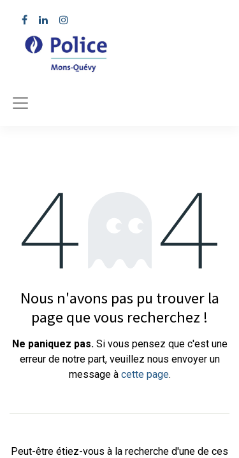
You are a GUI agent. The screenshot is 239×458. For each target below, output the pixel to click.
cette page (145, 374)
